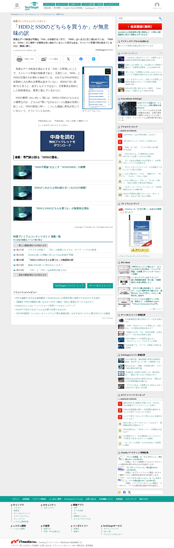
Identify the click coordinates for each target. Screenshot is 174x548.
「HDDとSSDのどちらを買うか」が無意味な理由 (61, 208)
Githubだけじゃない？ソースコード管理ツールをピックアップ (45, 306)
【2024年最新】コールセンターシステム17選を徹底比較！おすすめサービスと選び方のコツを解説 (62, 313)
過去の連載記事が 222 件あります (33, 275)
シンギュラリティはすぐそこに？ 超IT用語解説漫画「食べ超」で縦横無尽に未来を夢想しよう (146, 279)
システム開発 (19, 529)
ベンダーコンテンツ (129, 53)
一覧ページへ (156, 309)
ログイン (15, 499)
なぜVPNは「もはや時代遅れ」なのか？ (139, 135)
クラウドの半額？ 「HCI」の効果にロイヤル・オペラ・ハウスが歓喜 (62, 250)
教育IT (76, 531)
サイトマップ (131, 499)
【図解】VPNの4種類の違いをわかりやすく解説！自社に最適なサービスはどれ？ (54, 302)
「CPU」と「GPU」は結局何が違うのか (47, 270)
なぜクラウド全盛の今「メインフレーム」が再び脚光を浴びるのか (149, 105)
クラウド (17, 508)
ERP (75, 508)
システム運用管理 (21, 522)
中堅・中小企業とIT (52, 531)
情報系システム (80, 516)
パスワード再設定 (39, 499)
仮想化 (16, 510)
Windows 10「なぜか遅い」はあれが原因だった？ (143, 210)
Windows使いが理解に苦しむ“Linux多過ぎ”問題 (50, 255)
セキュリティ (49, 508)
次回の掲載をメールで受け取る (29, 240)
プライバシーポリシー (62, 545)
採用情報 (89, 545)
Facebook (124, 492)
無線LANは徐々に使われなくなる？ (45, 265)
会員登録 (25, 499)
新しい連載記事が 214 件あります (33, 245)
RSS (119, 492)
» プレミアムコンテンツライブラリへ (134, 256)
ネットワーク (19, 519)
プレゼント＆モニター (113, 534)
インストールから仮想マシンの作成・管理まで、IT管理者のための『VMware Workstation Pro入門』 (145, 301)
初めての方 (143, 499)
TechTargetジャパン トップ (69, 285)
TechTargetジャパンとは (73, 499)
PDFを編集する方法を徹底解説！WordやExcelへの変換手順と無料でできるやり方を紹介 (57, 298)
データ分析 (78, 510)
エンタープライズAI (82, 519)
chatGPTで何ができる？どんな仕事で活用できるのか (40, 309)
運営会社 (80, 545)
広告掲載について (106, 499)
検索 (160, 18)
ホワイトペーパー (111, 529)
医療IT (76, 529)
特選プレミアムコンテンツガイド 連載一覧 (37, 236)
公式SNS (26, 545)
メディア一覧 (16, 545)
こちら (98, 111)
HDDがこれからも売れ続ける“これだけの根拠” (60, 187)
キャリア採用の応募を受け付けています (136, 46)
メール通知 (53, 59)
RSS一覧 (107, 531)
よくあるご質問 (55, 499)
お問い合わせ (91, 499)
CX (75, 513)
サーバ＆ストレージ (100, 285)
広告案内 (35, 545)
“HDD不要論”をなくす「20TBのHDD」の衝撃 (59, 167)
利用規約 (119, 499)
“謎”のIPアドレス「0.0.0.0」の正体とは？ (140, 141)
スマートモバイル (21, 516)
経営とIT (47, 529)
